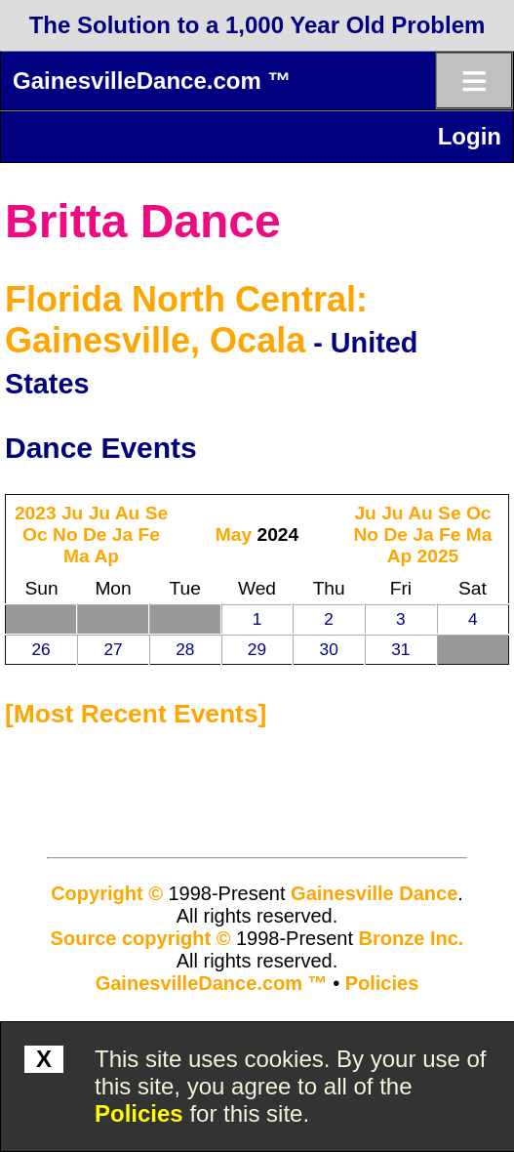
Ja (122, 534)
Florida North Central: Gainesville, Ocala (186, 319)
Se (156, 513)
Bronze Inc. (411, 938)
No (65, 534)
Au (127, 513)
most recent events (136, 713)
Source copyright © (141, 938)
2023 (36, 513)
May (234, 534)
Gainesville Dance (374, 893)
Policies (139, 1113)
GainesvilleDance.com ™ (152, 80)
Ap (106, 556)
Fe (149, 534)
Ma (76, 556)
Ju (72, 513)
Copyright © (107, 893)
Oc (35, 534)
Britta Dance (143, 221)
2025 (438, 556)
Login (469, 136)
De (95, 534)
